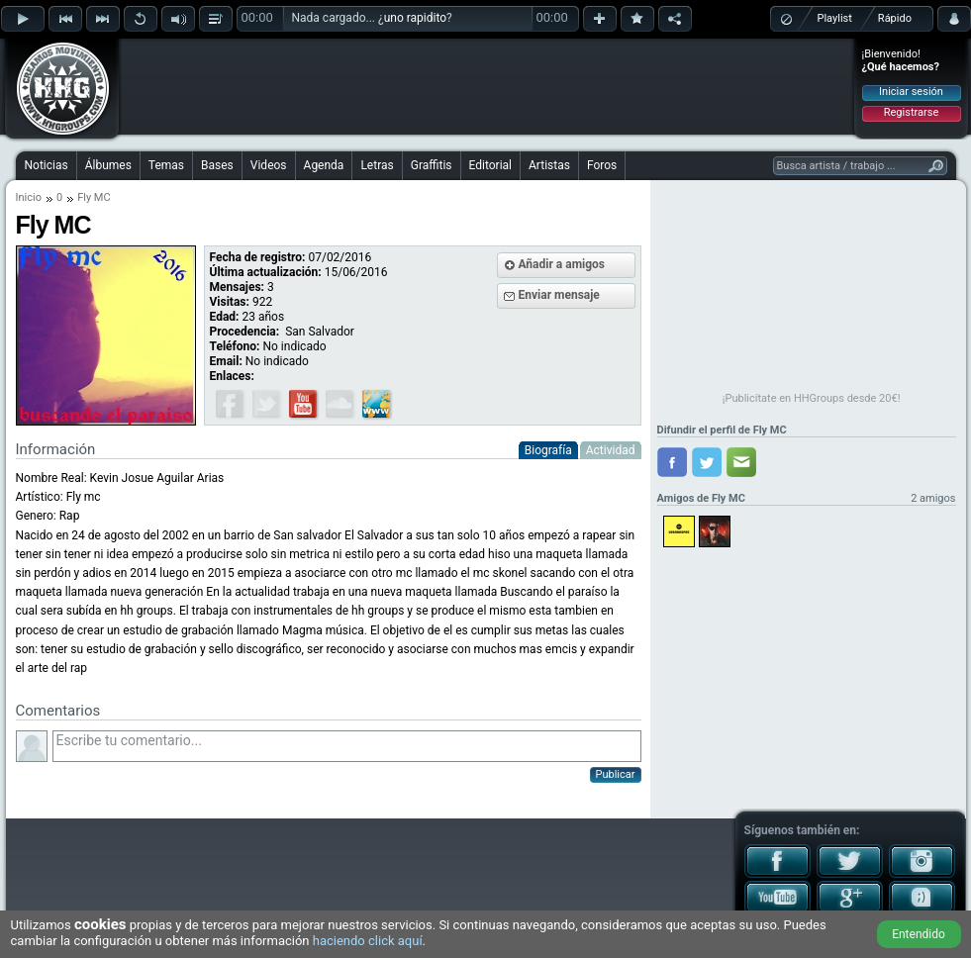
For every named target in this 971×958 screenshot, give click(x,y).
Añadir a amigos (562, 264)
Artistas (549, 165)
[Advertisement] (487, 86)
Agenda (324, 165)
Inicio (29, 197)
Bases (217, 165)
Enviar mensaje (559, 295)
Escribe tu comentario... (346, 746)
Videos (268, 165)
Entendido (918, 934)
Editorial (490, 165)
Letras (376, 165)
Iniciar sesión (911, 91)
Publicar (615, 774)
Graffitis (431, 165)
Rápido (895, 18)
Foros (602, 165)
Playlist (835, 18)
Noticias (46, 165)
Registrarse (911, 112)
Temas (166, 165)
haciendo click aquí (368, 940)
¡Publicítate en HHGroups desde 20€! (812, 398)
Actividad (610, 450)
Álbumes (108, 165)
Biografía (548, 450)
